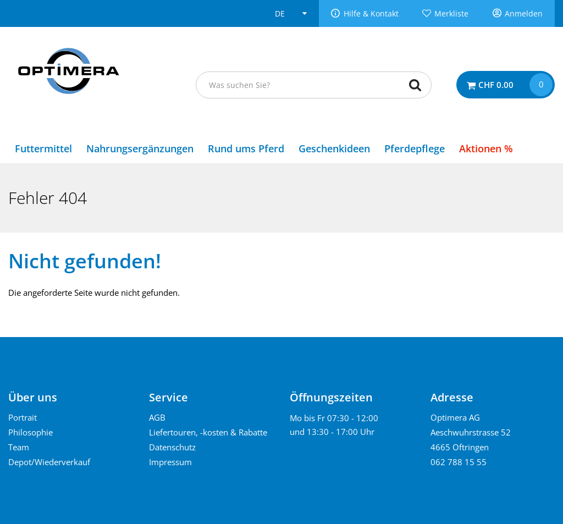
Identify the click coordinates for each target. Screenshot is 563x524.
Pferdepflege (414, 148)
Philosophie (30, 432)
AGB (157, 417)
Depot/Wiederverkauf (49, 461)
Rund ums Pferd (246, 148)
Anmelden (524, 14)
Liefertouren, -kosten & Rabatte (208, 432)
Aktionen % (486, 148)
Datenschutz (172, 447)
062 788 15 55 (458, 461)
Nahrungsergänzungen (140, 148)
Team (18, 447)
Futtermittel (43, 148)
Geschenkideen (334, 148)
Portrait (22, 417)
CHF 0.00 (496, 84)
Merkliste (451, 14)
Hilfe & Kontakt (371, 14)
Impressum (170, 461)
